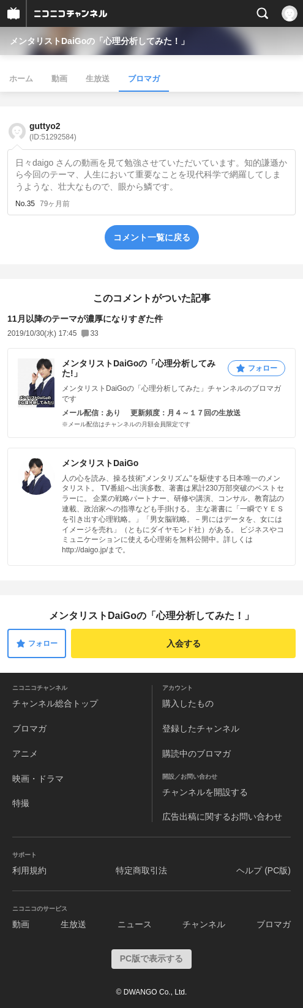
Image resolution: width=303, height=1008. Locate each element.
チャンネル (203, 924)
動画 (59, 78)
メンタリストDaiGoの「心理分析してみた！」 (99, 41)
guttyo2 (53, 131)
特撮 (20, 803)
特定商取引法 (141, 870)
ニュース (135, 924)
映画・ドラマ (38, 779)
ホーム (21, 78)
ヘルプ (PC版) (263, 870)
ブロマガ (144, 78)
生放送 (98, 78)
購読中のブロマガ (196, 753)
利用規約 (29, 870)
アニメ (25, 753)
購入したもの (188, 703)
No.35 (25, 203)
